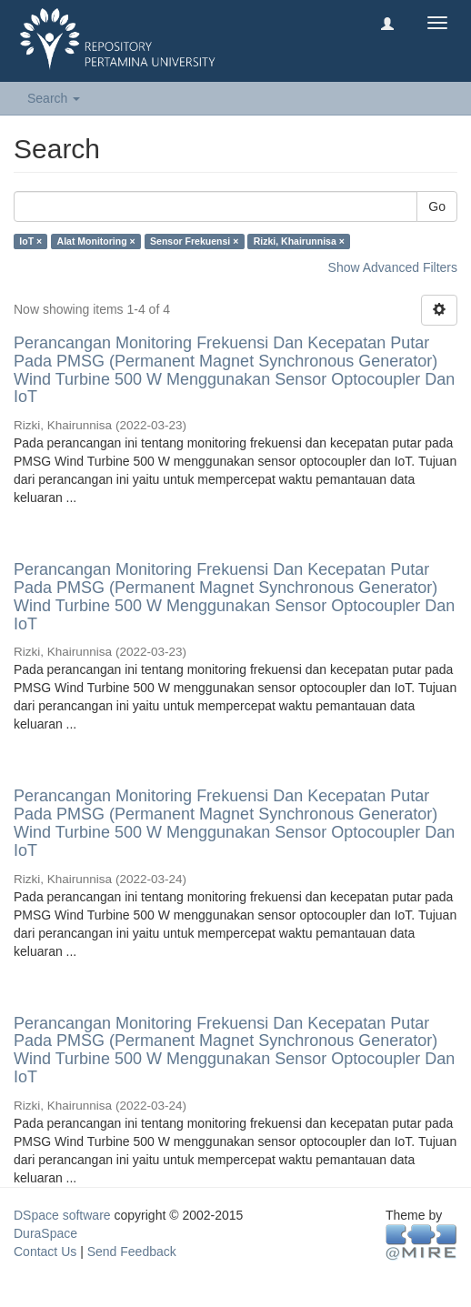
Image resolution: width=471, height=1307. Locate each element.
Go (437, 206)
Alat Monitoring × (96, 241)
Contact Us (45, 1251)
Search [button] (53, 98)
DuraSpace (45, 1233)
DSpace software (62, 1215)
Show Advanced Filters (392, 267)
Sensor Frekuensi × (194, 241)
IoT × (30, 241)
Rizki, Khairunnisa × (299, 241)
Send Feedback (131, 1251)
